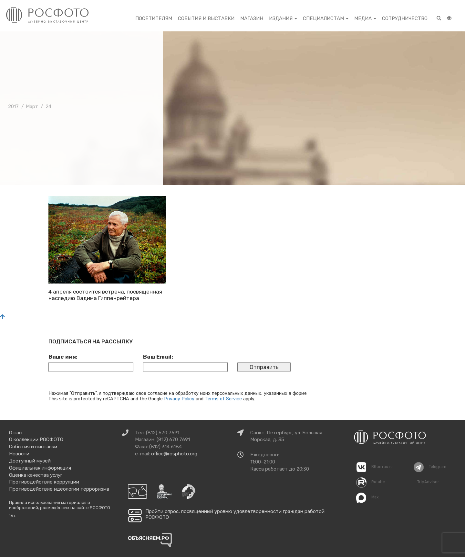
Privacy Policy (179, 399)
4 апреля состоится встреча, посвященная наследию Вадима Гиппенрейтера (105, 294)
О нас (15, 433)
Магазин (251, 18)
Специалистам (325, 18)
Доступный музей (30, 461)
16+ (12, 515)
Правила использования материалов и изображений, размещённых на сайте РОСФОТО (59, 505)
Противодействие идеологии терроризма (59, 489)
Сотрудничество (405, 18)
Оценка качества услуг (35, 475)
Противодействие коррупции (44, 482)
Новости (19, 454)
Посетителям (153, 18)
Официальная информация (40, 468)
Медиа (365, 18)
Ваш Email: (158, 356)
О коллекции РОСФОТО (36, 439)
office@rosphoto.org (174, 454)
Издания (283, 18)
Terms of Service (223, 399)
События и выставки (206, 18)
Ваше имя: (63, 356)
